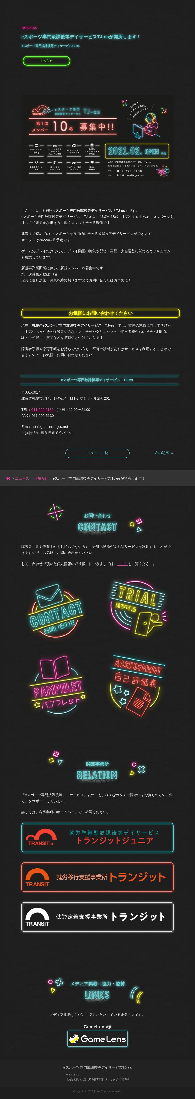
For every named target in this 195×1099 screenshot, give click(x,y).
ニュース (22, 478)
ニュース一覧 (97, 453)
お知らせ (46, 60)
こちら (122, 564)
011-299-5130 (42, 409)
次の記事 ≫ (164, 453)
